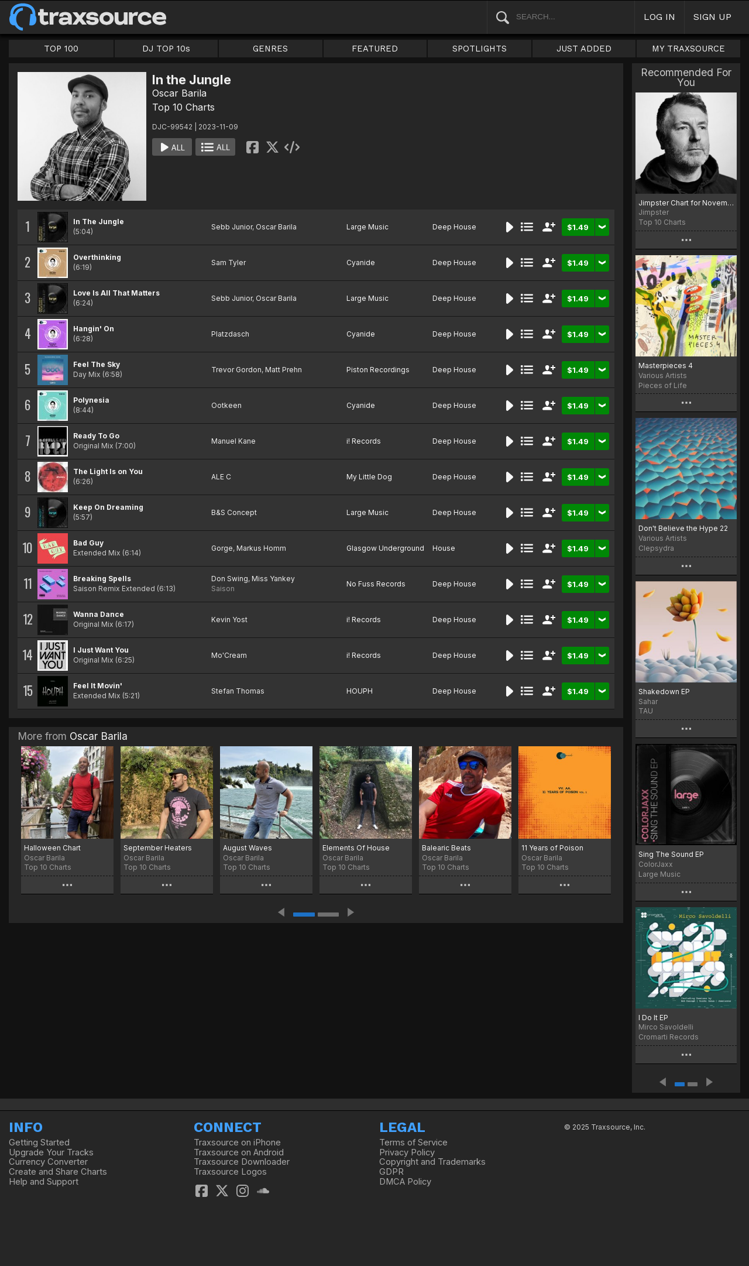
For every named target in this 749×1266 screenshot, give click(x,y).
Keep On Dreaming (108, 507)
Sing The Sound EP (671, 854)
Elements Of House (356, 847)
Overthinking (97, 257)
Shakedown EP (664, 691)
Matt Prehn (283, 369)
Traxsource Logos (230, 1171)
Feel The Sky (96, 364)
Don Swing (229, 578)
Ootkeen (226, 405)
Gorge (222, 548)
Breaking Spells (102, 578)
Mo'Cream (229, 655)
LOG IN (659, 16)
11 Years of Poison (552, 847)
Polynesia (91, 400)
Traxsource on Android (239, 1152)
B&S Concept (234, 512)
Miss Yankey (273, 578)
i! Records (363, 441)
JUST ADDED (583, 48)
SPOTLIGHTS (479, 48)
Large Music (367, 226)
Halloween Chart (52, 847)
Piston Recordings (378, 369)
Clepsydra (656, 548)
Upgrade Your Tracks (51, 1152)
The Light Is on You (108, 471)
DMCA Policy (405, 1181)
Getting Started (39, 1142)
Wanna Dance (98, 614)
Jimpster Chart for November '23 (686, 202)
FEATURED (375, 48)
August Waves (247, 847)
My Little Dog (369, 476)
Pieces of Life (662, 385)
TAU (645, 710)
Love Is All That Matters (116, 293)
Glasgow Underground (385, 548)
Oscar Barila (179, 93)
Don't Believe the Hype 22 (683, 528)
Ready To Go (96, 435)
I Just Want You (101, 650)
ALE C (221, 476)
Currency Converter (48, 1162)
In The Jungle (98, 221)
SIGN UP (712, 16)
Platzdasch (230, 334)
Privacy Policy (407, 1152)
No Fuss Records (376, 583)
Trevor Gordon (236, 369)
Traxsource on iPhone (237, 1142)
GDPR (391, 1171)
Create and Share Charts (58, 1171)
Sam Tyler (228, 262)
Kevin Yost (229, 619)
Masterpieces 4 (665, 365)
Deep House (454, 226)
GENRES (270, 48)
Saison (223, 588)
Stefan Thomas (237, 691)
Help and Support (43, 1181)
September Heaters (157, 847)
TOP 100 (61, 48)
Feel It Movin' (97, 685)
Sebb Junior (231, 226)
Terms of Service (413, 1142)
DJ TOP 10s (166, 48)
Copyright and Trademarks (432, 1162)
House (443, 548)
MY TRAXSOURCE (688, 48)
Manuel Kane (233, 441)
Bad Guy (88, 542)
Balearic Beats (446, 847)
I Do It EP (653, 1017)
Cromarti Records (668, 1036)
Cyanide (360, 262)
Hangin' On (93, 328)
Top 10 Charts (183, 107)
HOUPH (359, 691)
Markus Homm (261, 548)
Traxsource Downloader (242, 1162)
